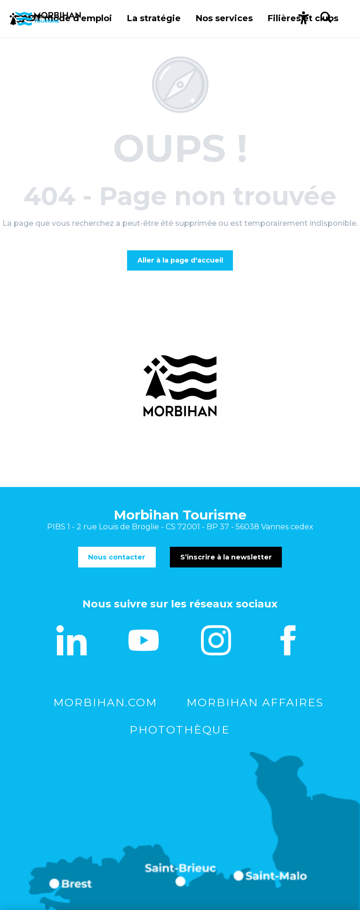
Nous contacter (116, 557)
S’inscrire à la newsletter (226, 557)
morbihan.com (105, 702)
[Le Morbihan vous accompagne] (45, 19)
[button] (303, 19)
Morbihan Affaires (255, 702)
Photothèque (179, 729)
